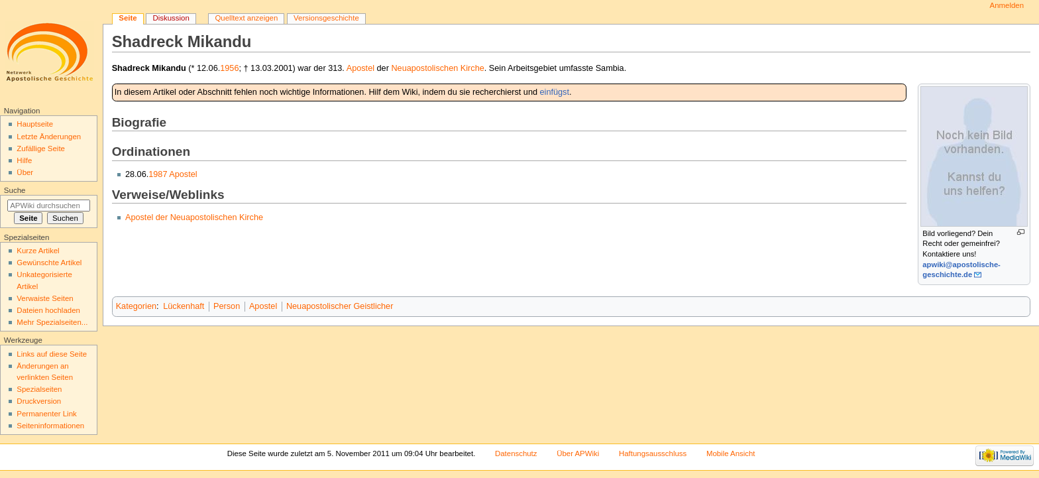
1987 (157, 174)
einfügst (554, 92)
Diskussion (170, 18)
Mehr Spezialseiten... (52, 322)
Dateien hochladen (48, 310)
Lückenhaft (183, 306)
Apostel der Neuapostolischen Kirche (194, 217)
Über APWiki (578, 453)
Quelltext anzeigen (246, 18)
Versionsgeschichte (326, 18)
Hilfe (24, 160)
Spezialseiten (39, 389)
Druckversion (39, 401)
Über (25, 172)
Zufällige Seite (41, 148)
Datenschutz (516, 453)
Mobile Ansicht (730, 453)
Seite (128, 18)
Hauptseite (35, 124)
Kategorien (136, 306)
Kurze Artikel (38, 251)
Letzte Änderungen (49, 137)
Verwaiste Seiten (45, 298)
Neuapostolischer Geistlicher (340, 306)
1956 (229, 68)
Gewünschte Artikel (49, 263)
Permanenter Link (46, 414)
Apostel (360, 68)
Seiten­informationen (50, 426)
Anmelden (1007, 5)
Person (226, 306)
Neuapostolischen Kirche (437, 68)
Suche (15, 190)
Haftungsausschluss (652, 453)
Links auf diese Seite (52, 354)
